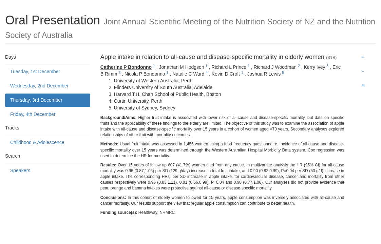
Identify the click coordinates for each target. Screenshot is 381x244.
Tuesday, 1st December (35, 71)
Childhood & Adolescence (37, 142)
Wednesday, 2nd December (39, 85)
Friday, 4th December (33, 114)
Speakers (20, 170)
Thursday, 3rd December (36, 100)
